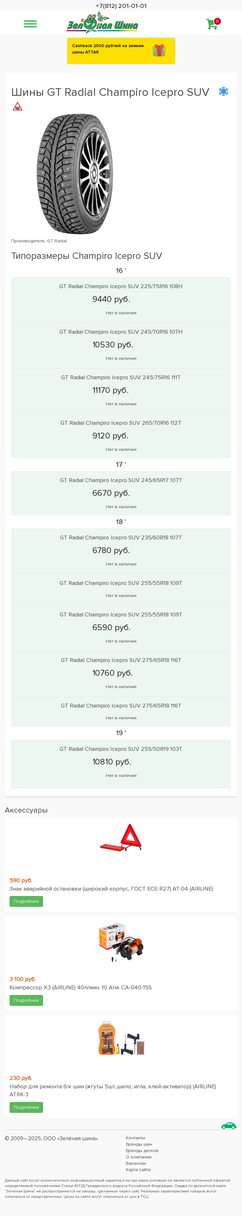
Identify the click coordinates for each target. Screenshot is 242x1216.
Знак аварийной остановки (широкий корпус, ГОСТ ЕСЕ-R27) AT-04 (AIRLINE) (111, 888)
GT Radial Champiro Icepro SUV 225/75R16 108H (121, 286)
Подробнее (26, 901)
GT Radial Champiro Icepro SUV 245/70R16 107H (121, 331)
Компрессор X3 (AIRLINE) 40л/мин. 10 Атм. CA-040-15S (81, 987)
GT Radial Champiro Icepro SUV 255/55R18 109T (121, 583)
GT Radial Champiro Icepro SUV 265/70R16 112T (121, 422)
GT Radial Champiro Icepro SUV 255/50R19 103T (121, 748)
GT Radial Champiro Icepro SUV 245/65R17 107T (121, 480)
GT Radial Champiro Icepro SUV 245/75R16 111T (121, 377)
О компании (138, 1157)
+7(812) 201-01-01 (121, 6)
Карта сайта (138, 1169)
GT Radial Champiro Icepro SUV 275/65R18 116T (121, 660)
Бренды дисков (142, 1150)
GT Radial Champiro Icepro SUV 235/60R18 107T (121, 537)
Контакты (135, 1138)
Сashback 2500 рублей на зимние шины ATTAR (108, 49)
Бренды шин (139, 1144)
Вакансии (136, 1163)
